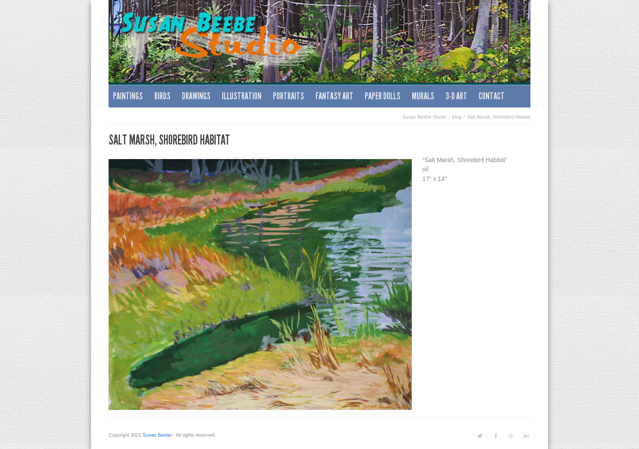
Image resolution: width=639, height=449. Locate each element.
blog (456, 116)
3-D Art (456, 96)
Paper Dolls (382, 96)
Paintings (128, 96)
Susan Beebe (157, 435)
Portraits (288, 96)
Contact (492, 96)
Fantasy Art (334, 96)
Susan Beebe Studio (424, 116)
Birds (162, 96)
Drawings (196, 96)
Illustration (241, 96)
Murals (423, 96)
